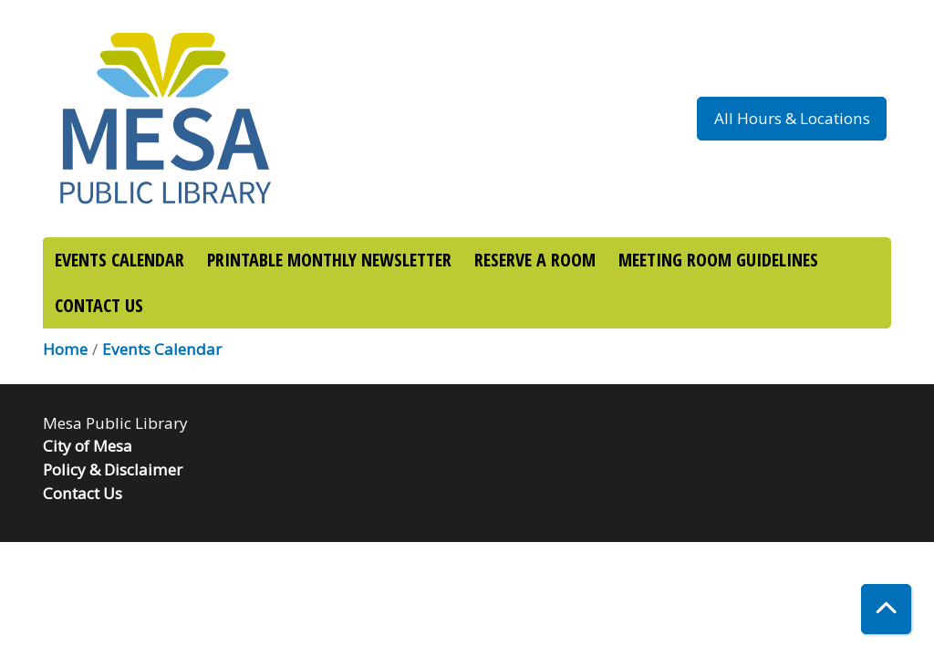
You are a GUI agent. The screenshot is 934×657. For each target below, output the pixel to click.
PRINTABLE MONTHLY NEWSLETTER (329, 259)
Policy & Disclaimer (112, 469)
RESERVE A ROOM (535, 259)
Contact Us (82, 493)
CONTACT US (99, 305)
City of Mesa (87, 445)
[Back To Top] (886, 609)
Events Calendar (162, 349)
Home (65, 349)
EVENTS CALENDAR (119, 259)
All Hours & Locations (792, 118)
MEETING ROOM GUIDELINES (718, 259)
